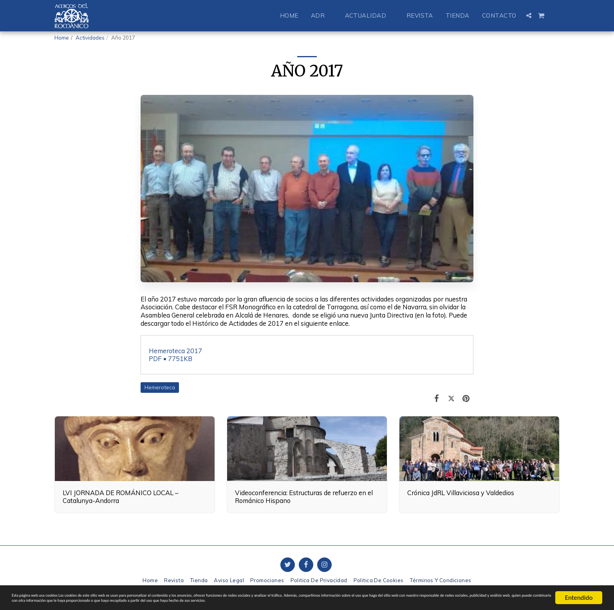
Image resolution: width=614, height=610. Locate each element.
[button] (321, 15)
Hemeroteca (159, 387)
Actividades (90, 37)
